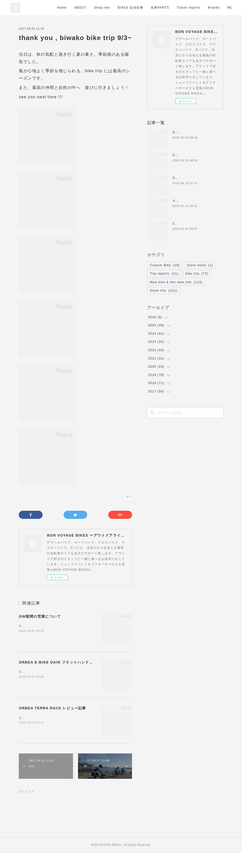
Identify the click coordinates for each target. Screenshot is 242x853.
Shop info (112, 7)
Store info (163, 290)
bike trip (196, 273)
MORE (222, 7)
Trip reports (164, 273)
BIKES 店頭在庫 (140, 7)
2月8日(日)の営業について (193, 223)
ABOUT (90, 7)
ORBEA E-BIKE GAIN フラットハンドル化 (58, 662)
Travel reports (198, 7)
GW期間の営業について (40, 616)
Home (71, 7)
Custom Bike (165, 265)
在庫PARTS (169, 7)
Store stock (200, 265)
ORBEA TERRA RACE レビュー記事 (52, 708)
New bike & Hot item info (176, 282)
